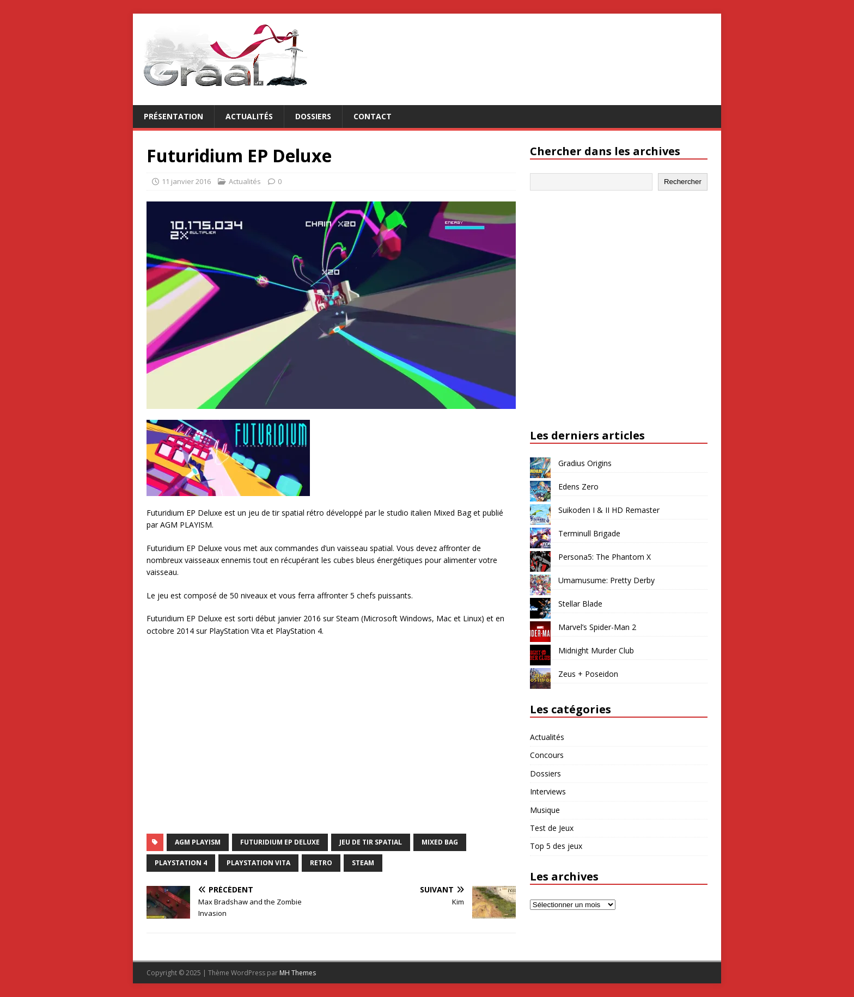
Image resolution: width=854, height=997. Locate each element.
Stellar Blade (580, 603)
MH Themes (297, 972)
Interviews (548, 791)
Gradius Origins (585, 463)
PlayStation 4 (181, 862)
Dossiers (313, 116)
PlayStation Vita (258, 862)
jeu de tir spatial (370, 842)
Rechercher (682, 182)
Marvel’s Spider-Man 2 (597, 627)
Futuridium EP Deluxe (280, 842)
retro (321, 862)
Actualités (249, 116)
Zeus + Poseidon (588, 674)
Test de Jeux (552, 828)
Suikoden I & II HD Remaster (609, 510)
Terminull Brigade (589, 533)
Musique (545, 810)
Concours (547, 755)
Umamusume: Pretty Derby (606, 580)
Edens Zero (578, 486)
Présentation (173, 116)
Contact (372, 116)
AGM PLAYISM (198, 842)
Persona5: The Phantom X (604, 557)
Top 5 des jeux (556, 846)
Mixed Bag (440, 842)
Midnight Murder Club (596, 650)
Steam (363, 862)
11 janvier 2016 (186, 181)
